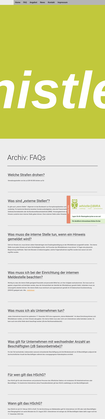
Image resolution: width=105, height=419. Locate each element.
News (42, 2)
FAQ (25, 2)
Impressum (63, 2)
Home (17, 2)
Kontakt (51, 2)
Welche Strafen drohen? (26, 175)
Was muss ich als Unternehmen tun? (36, 311)
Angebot (33, 2)
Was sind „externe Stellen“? (29, 201)
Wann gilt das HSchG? (25, 403)
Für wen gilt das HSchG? (27, 375)
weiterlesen (30, 290)
